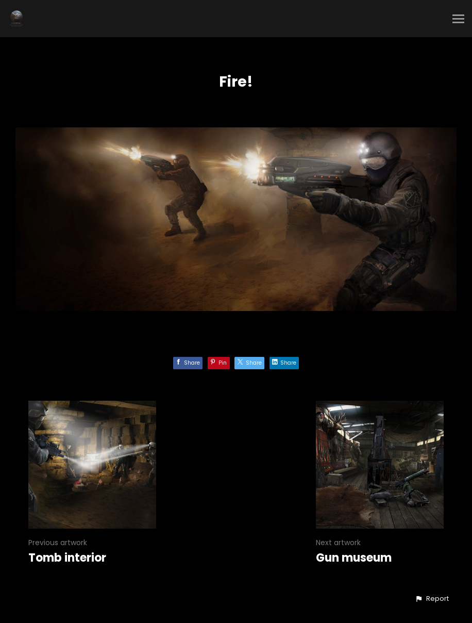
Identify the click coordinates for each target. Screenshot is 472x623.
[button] (432, 599)
